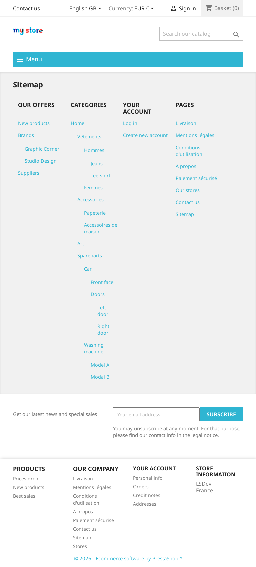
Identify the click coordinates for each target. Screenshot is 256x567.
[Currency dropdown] (145, 9)
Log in (130, 123)
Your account (154, 468)
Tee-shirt (100, 175)
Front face (102, 282)
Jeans (97, 163)
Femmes (93, 187)
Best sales (24, 496)
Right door (103, 329)
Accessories (90, 199)
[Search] (201, 34)
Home (77, 123)
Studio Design (41, 161)
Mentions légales (195, 135)
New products (34, 123)
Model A (100, 365)
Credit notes (146, 495)
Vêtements (89, 136)
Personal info (147, 478)
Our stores (188, 190)
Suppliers (28, 173)
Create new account (145, 135)
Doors (98, 294)
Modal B (100, 377)
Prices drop (25, 478)
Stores (80, 546)
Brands (26, 135)
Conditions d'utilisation (189, 150)
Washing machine (94, 348)
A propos (186, 166)
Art (80, 243)
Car (88, 269)
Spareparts (89, 255)
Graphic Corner (42, 149)
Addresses (144, 504)
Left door (102, 310)
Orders (141, 486)
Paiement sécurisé (196, 178)
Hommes (94, 150)
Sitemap (185, 214)
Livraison (186, 123)
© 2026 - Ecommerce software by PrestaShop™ (128, 558)
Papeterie (95, 213)
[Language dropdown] (86, 9)
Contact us (26, 8)
